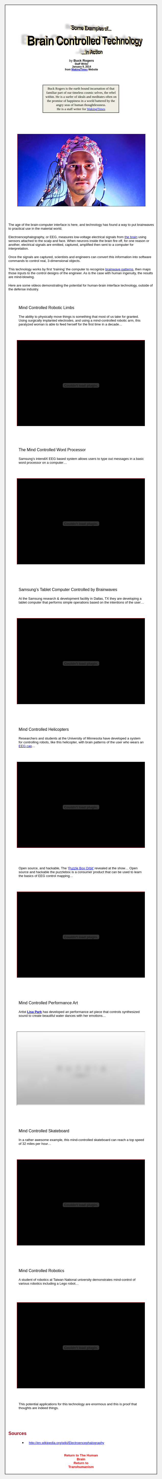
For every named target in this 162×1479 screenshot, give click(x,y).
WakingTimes (96, 109)
